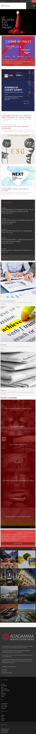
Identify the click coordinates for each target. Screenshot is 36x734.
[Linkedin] (26, 1)
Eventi (2, 692)
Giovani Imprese (4, 706)
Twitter (2, 716)
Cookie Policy (4, 669)
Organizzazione (4, 685)
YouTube (2, 718)
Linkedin (2, 715)
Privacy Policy (4, 671)
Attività (2, 687)
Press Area (3, 695)
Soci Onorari (3, 708)
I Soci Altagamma (4, 703)
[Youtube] (28, 1)
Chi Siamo (3, 684)
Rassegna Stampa (4, 730)
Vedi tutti (33, 548)
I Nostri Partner (4, 705)
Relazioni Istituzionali (5, 690)
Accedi (33, 1)
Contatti (2, 696)
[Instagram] (30, 1)
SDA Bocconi (3, 693)
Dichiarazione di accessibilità (7, 672)
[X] (24, 1)
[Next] (33, 527)
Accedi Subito (18, 543)
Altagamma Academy (5, 729)
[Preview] (31, 527)
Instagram (3, 720)
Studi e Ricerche (4, 688)
